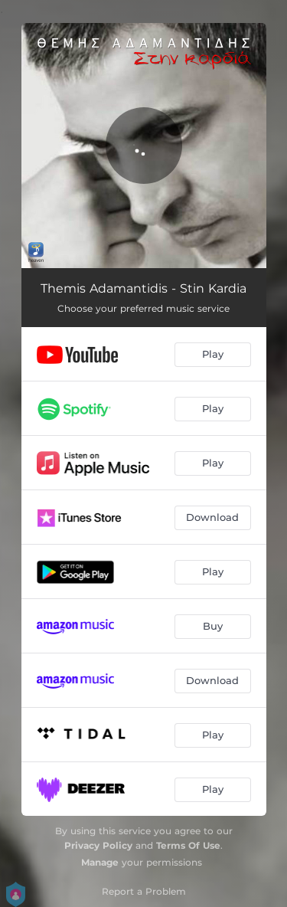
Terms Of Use (188, 845)
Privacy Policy (98, 845)
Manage (100, 862)
